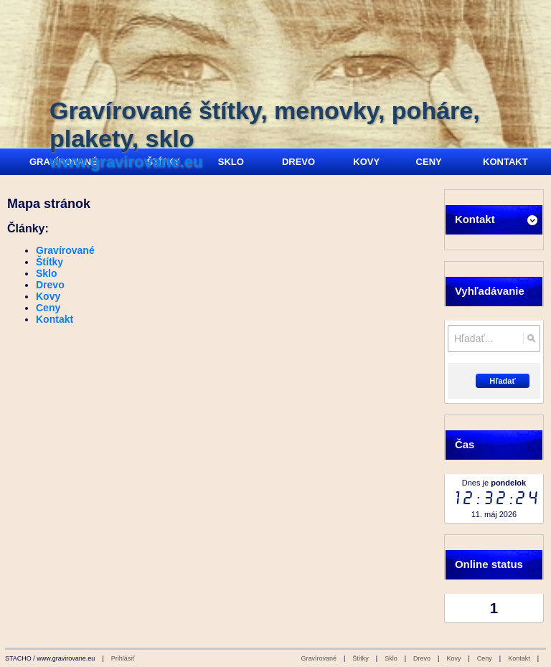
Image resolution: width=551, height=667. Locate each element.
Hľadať (502, 381)
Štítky (49, 262)
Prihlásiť (123, 658)
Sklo (46, 273)
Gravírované (65, 250)
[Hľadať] (531, 338)
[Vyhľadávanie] (494, 338)
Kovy (48, 296)
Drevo (50, 284)
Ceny (48, 307)
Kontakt (54, 319)
